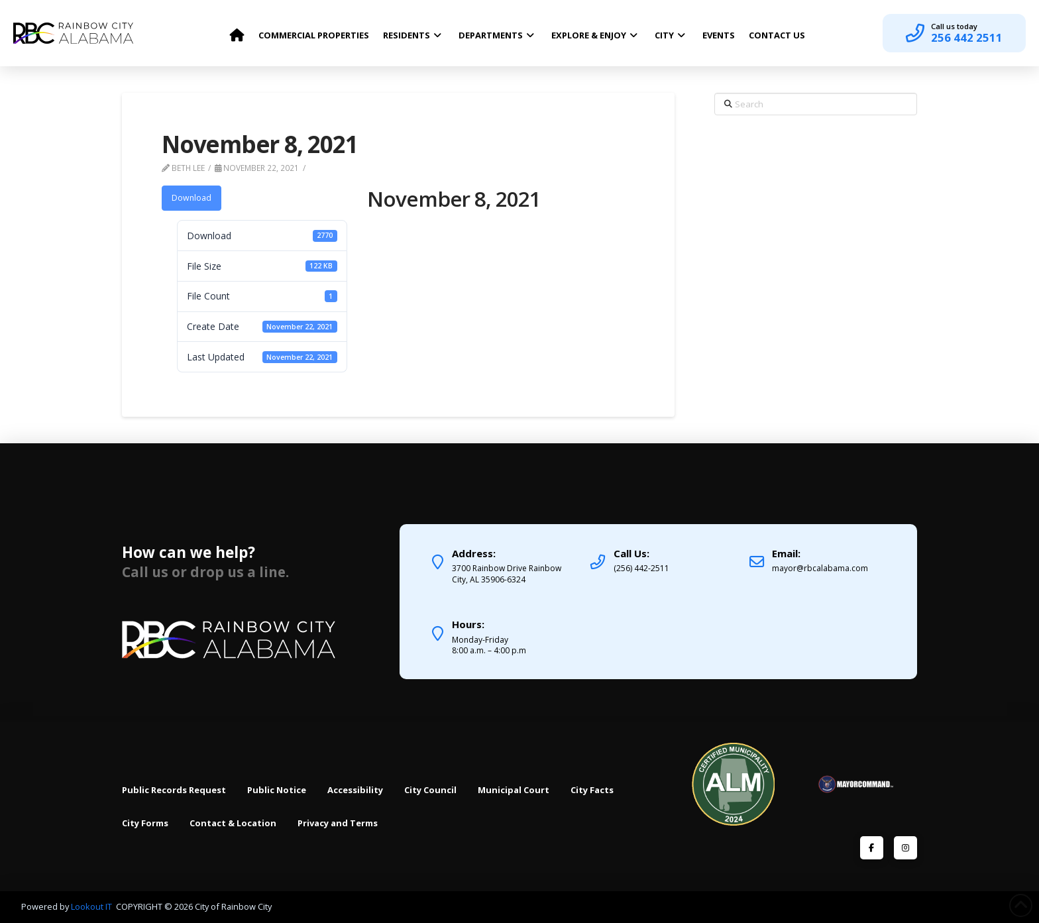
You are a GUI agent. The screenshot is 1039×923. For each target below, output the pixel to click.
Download (191, 197)
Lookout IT (92, 906)
